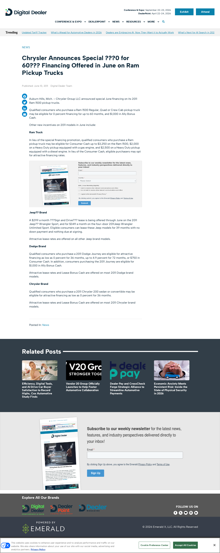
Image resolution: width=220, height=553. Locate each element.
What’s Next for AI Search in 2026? (197, 32)
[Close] (214, 545)
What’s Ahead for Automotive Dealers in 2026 (76, 32)
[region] (110, 545)
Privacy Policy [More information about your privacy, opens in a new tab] (38, 549)
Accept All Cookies (185, 545)
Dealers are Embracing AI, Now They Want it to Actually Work (140, 32)
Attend (205, 11)
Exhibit (184, 11)
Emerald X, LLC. (163, 526)
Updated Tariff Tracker (34, 32)
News (26, 47)
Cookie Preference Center (154, 545)
